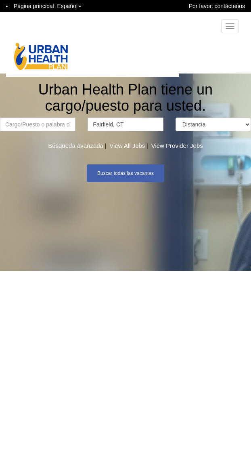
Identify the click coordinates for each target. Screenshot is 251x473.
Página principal (34, 6)
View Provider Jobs (177, 145)
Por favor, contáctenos (217, 6)
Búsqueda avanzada (75, 145)
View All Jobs (127, 145)
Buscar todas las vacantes (125, 173)
